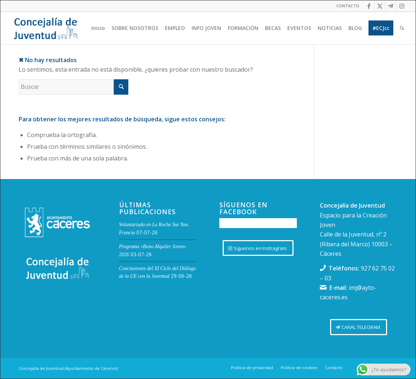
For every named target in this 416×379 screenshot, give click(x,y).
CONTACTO (347, 5)
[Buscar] (402, 28)
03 (328, 278)
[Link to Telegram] (390, 5)
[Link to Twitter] (379, 5)
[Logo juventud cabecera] (46, 28)
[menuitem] (346, 6)
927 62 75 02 (378, 268)
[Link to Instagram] (401, 5)
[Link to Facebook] (368, 5)
